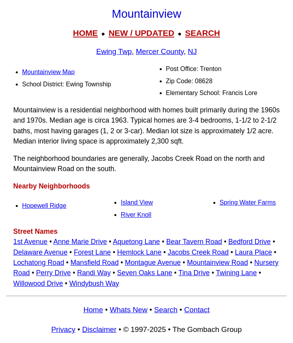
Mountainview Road (217, 263)
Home (93, 310)
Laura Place (253, 252)
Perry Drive (53, 273)
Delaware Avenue (40, 252)
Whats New (128, 310)
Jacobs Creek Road (198, 252)
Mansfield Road (95, 263)
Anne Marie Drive (80, 242)
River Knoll (136, 214)
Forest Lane (92, 252)
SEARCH (202, 32)
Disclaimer (99, 329)
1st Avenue (30, 242)
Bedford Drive (249, 242)
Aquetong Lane (136, 242)
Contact (196, 310)
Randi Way (94, 273)
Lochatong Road (38, 263)
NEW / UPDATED (141, 32)
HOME (85, 32)
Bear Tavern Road (194, 242)
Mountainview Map (48, 72)
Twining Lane (236, 273)
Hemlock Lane (139, 252)
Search (165, 310)
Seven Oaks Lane (144, 273)
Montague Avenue (153, 263)
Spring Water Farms (248, 202)
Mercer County (159, 51)
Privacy (63, 329)
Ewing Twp (114, 51)
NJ (192, 51)
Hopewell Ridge (44, 205)
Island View (137, 202)
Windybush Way (94, 283)
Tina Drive (194, 273)
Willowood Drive (38, 283)
